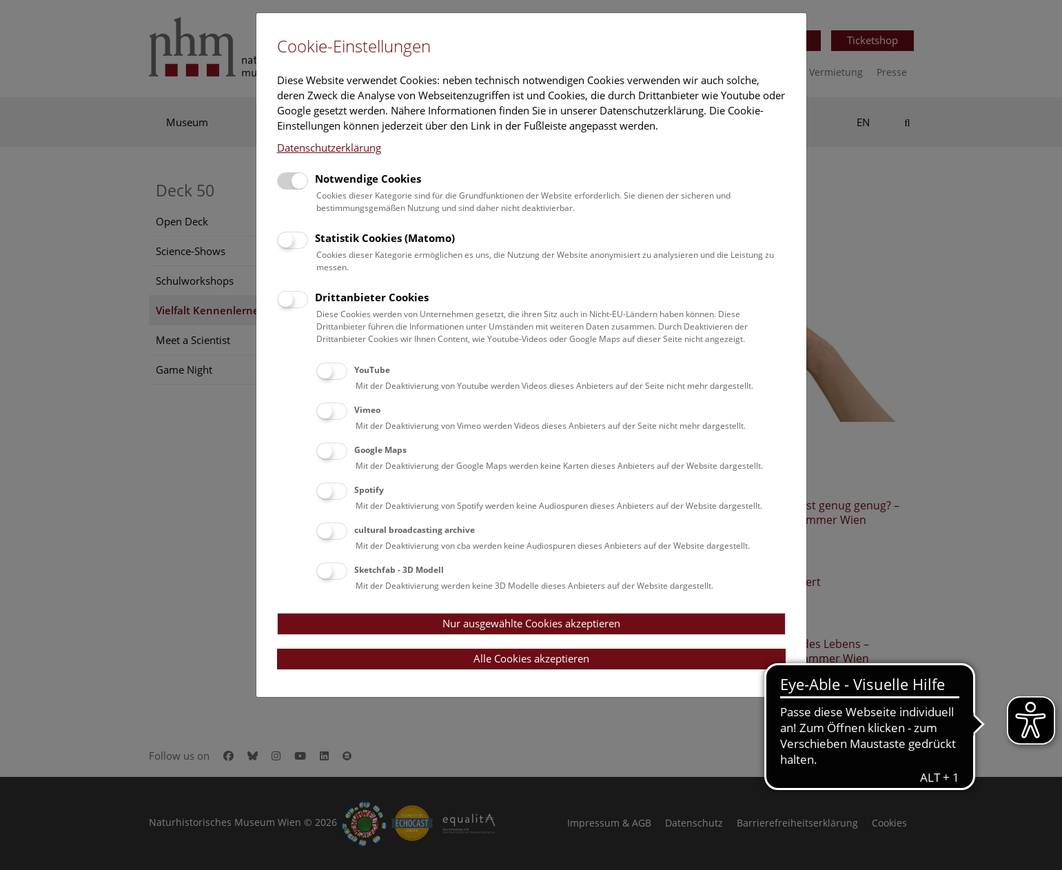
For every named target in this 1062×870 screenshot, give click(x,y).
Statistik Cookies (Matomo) (385, 238)
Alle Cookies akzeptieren (531, 658)
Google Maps (380, 450)
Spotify (369, 490)
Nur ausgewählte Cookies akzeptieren (531, 623)
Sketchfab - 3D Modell (399, 570)
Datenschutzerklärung (329, 147)
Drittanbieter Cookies (372, 297)
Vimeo (367, 410)
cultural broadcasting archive (414, 530)
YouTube (372, 370)
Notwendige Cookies (368, 178)
